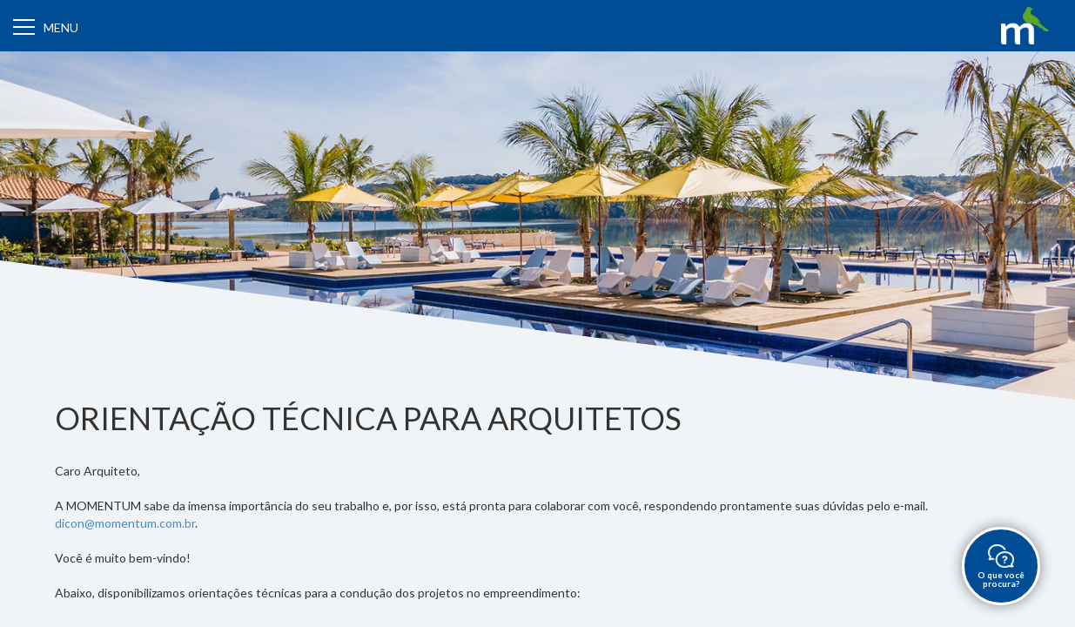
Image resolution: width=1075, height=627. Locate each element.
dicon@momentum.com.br (125, 523)
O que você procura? (1001, 567)
